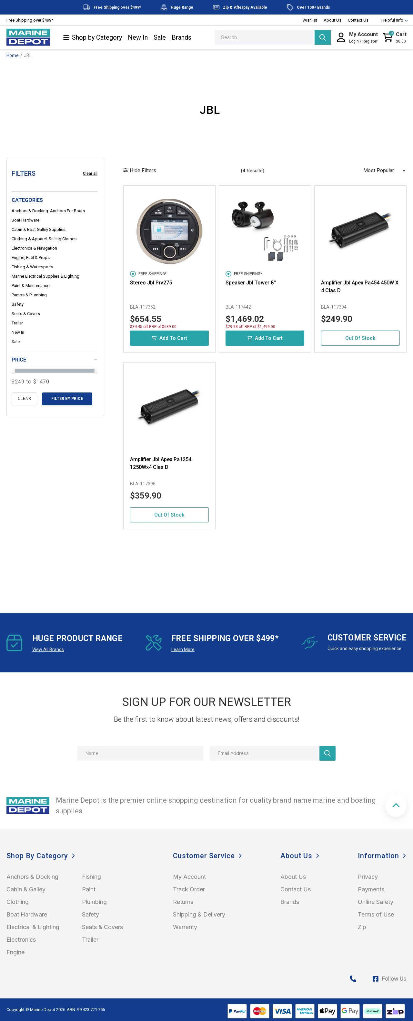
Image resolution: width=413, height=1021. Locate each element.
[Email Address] (273, 753)
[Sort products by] (382, 170)
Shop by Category (92, 37)
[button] (396, 805)
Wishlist (309, 20)
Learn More (183, 649)
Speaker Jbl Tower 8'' (251, 283)
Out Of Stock (360, 338)
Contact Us (358, 20)
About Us (332, 20)
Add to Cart (169, 338)
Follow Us (389, 978)
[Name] (140, 753)
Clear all (90, 173)
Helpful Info (391, 20)
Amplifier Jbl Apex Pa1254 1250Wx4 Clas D (160, 463)
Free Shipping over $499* (29, 20)
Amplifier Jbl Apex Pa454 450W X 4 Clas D (359, 286)
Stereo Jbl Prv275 (151, 283)
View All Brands (48, 649)
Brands (181, 37)
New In (138, 37)
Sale (160, 37)
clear (24, 398)
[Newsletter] (327, 753)
